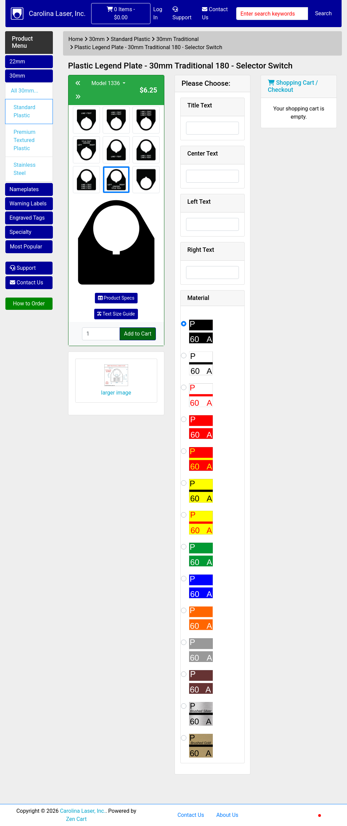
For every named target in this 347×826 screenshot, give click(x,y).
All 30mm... (24, 90)
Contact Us (215, 13)
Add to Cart (137, 333)
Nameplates (24, 189)
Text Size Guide (116, 314)
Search (323, 13)
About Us (227, 815)
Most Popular (26, 246)
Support (181, 13)
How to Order (29, 303)
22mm (17, 61)
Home (75, 39)
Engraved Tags (27, 218)
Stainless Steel (25, 169)
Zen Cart (76, 819)
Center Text (202, 153)
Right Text (200, 249)
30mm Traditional (177, 39)
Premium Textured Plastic (25, 140)
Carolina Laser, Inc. (57, 13)
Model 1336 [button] (106, 83)
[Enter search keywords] (272, 13)
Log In (157, 13)
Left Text (199, 201)
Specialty (20, 232)
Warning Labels (28, 203)
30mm (17, 76)
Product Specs (116, 298)
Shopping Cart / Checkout (293, 86)
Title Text (199, 105)
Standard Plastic (24, 111)
